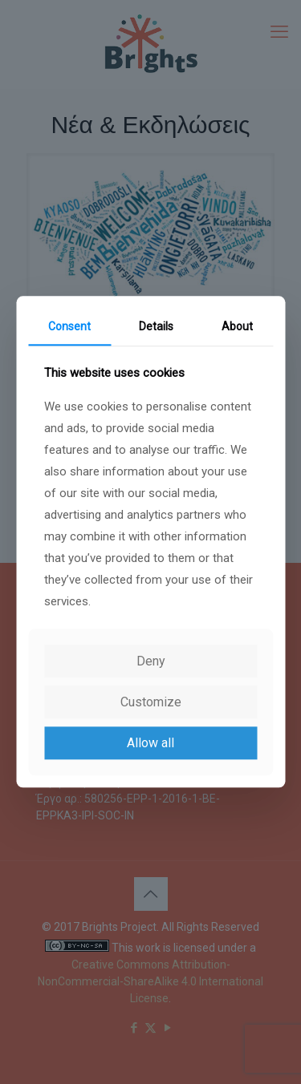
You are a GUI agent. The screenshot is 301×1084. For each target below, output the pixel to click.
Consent (69, 326)
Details (156, 326)
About (237, 326)
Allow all (150, 742)
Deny (150, 661)
